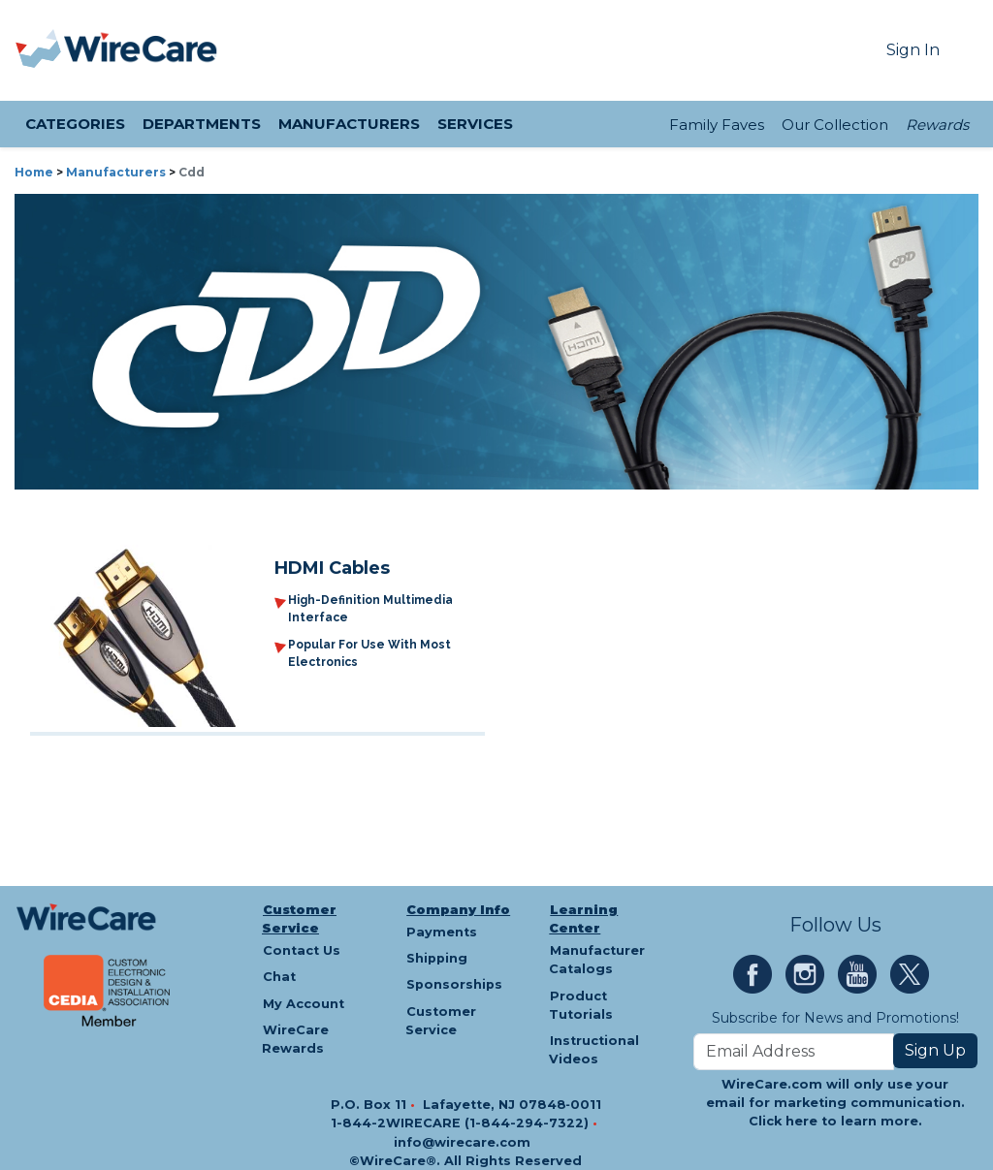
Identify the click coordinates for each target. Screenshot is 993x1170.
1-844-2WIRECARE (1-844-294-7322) (462, 1123)
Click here (783, 1121)
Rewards (937, 124)
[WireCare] (141, 50)
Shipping (436, 958)
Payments (441, 932)
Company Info (458, 909)
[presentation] (40, 50)
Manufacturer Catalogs (597, 959)
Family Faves (716, 124)
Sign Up (935, 1050)
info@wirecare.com (462, 1142)
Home (34, 172)
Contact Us (301, 950)
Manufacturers (116, 172)
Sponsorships (454, 984)
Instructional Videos (594, 1049)
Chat (279, 976)
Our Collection (835, 124)
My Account (303, 1003)
